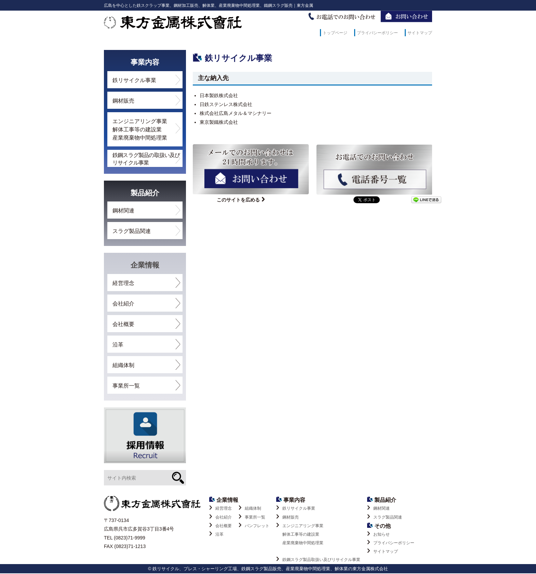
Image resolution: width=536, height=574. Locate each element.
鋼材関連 (123, 210)
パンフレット (257, 525)
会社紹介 (123, 303)
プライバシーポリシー (377, 32)
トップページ (335, 32)
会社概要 (123, 324)
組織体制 (123, 365)
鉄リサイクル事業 (134, 80)
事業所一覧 (126, 386)
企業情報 (145, 265)
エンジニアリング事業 (318, 535)
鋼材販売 (123, 101)
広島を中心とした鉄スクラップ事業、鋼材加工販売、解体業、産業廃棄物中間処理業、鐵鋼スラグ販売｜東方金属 (208, 5)
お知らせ (381, 534)
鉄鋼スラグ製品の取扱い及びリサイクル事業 (146, 159)
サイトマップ (419, 32)
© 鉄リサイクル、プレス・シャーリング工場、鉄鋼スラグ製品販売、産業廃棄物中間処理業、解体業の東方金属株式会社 (268, 569)
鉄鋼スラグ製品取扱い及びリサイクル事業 (321, 560)
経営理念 (123, 283)
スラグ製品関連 (131, 231)
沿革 (117, 345)
